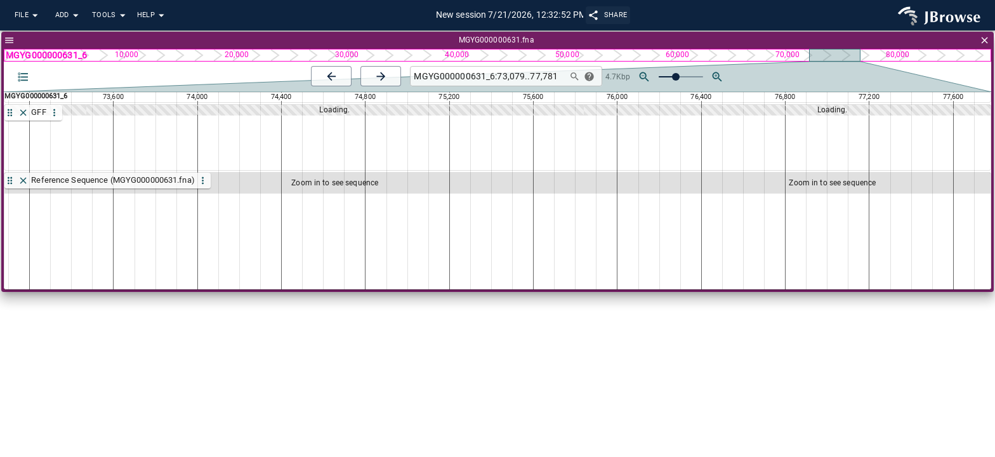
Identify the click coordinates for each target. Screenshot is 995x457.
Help (152, 15)
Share (608, 14)
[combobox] (487, 76)
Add (68, 15)
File (28, 15)
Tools (110, 15)
